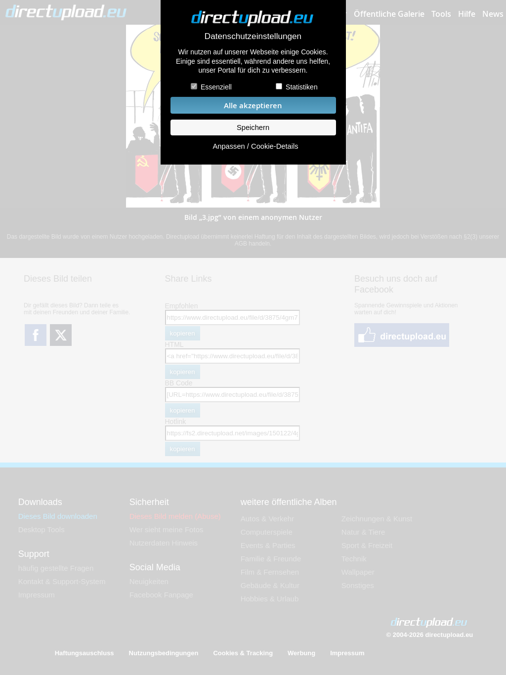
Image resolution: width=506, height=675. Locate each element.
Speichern (253, 127)
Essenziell (216, 87)
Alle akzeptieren (253, 105)
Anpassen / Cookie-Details (255, 146)
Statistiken (302, 87)
